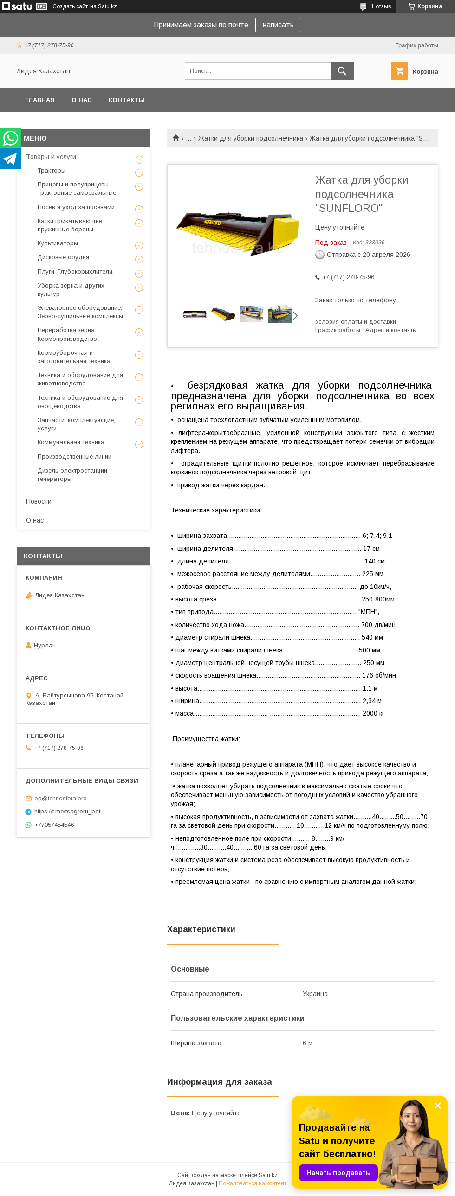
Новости (39, 501)
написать (278, 25)
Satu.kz (268, 1175)
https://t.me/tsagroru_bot (67, 811)
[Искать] (342, 71)
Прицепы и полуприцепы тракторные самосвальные (77, 188)
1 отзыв (381, 6)
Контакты (127, 99)
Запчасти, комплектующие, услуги (76, 424)
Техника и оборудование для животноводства (80, 379)
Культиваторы (58, 243)
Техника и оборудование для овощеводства (80, 401)
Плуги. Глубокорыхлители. (76, 271)
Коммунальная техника (71, 442)
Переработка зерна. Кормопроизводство (67, 334)
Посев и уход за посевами (76, 207)
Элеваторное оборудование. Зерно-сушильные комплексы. (81, 312)
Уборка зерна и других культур (71, 289)
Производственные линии (74, 456)
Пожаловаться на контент (252, 1183)
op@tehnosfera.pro (60, 798)
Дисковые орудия (63, 257)
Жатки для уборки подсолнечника (250, 138)
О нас (82, 99)
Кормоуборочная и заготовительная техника (74, 357)
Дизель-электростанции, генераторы (73, 474)
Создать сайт (70, 6)
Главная (40, 99)
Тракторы (51, 170)
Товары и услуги (51, 156)
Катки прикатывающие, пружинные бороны (71, 225)
